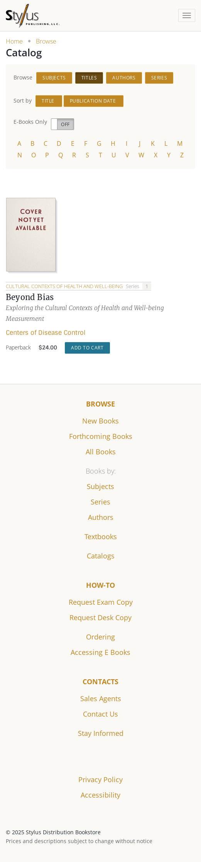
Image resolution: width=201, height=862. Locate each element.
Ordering (100, 636)
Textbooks (100, 536)
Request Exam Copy (101, 602)
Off (65, 124)
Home (14, 41)
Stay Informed (100, 733)
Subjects (54, 77)
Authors (123, 77)
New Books (100, 420)
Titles (89, 77)
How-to (100, 585)
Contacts (100, 681)
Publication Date (93, 101)
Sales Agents (100, 698)
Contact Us (100, 714)
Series (159, 77)
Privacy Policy (100, 779)
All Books (101, 451)
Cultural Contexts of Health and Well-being (65, 286)
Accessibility (100, 795)
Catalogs (101, 555)
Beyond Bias (30, 297)
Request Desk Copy (100, 617)
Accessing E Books (100, 652)
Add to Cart (87, 347)
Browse (46, 41)
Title (49, 101)
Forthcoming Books (100, 436)
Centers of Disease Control (46, 333)
